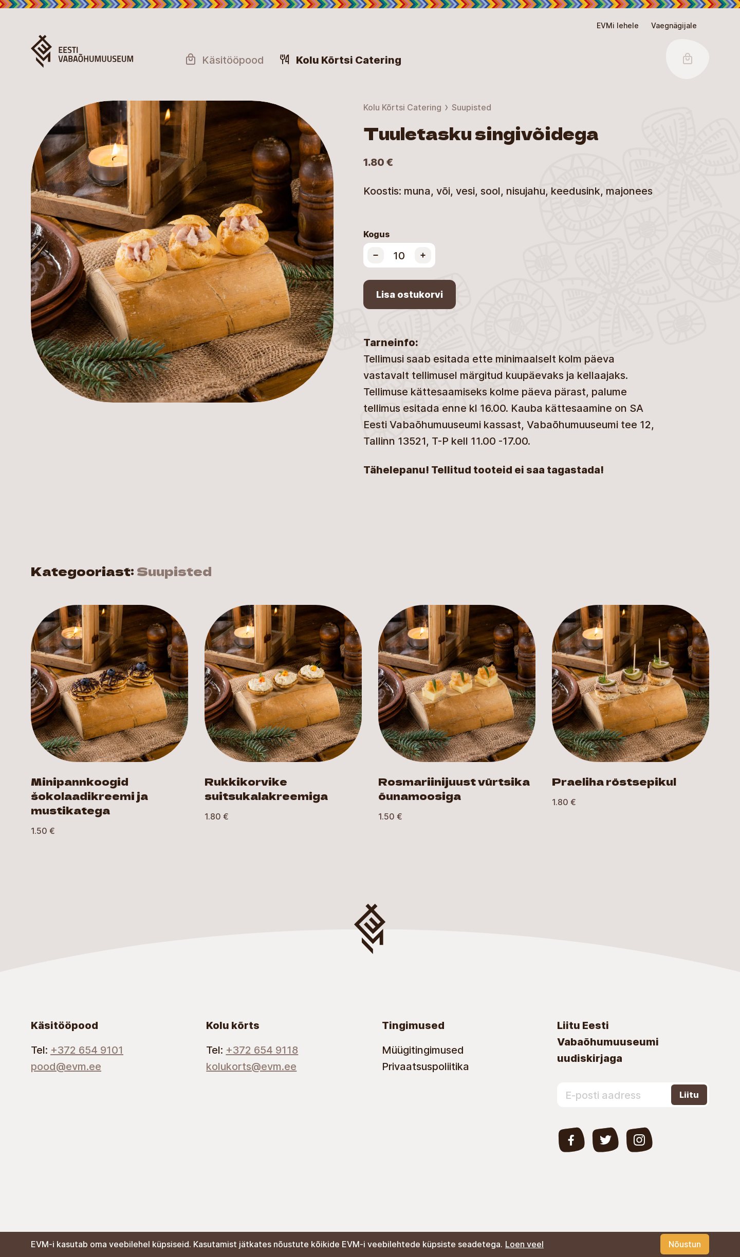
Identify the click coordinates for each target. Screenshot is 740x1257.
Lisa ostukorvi (409, 294)
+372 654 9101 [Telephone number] (86, 1049)
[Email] (106, 1066)
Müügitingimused (423, 1049)
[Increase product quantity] (423, 255)
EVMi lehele (618, 25)
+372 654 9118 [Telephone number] (262, 1049)
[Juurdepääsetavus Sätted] (674, 25)
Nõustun (685, 1244)
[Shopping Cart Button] (687, 59)
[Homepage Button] (82, 51)
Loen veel (524, 1244)
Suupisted (471, 107)
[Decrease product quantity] (375, 255)
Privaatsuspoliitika (425, 1066)
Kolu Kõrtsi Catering (402, 107)
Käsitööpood (224, 59)
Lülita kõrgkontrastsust (15, 24)
